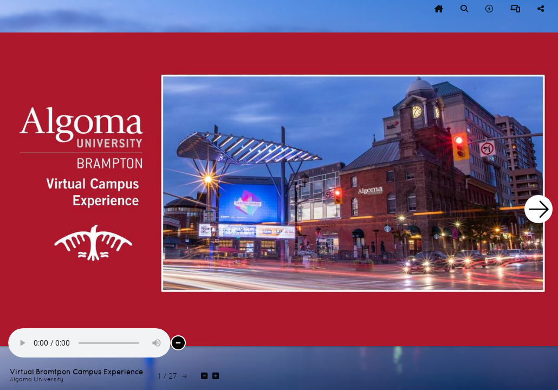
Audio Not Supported (89, 343)
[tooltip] (439, 8)
